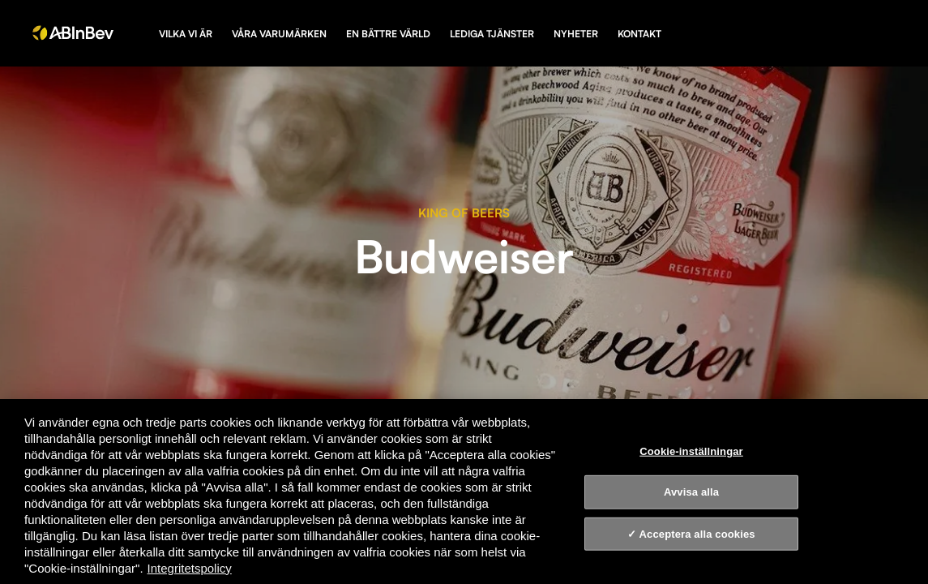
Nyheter (576, 34)
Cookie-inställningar (691, 450)
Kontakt (639, 34)
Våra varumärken (279, 34)
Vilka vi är (185, 34)
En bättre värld (388, 34)
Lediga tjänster (492, 34)
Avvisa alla (691, 492)
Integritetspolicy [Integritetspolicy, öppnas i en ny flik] (190, 568)
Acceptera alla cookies (697, 534)
